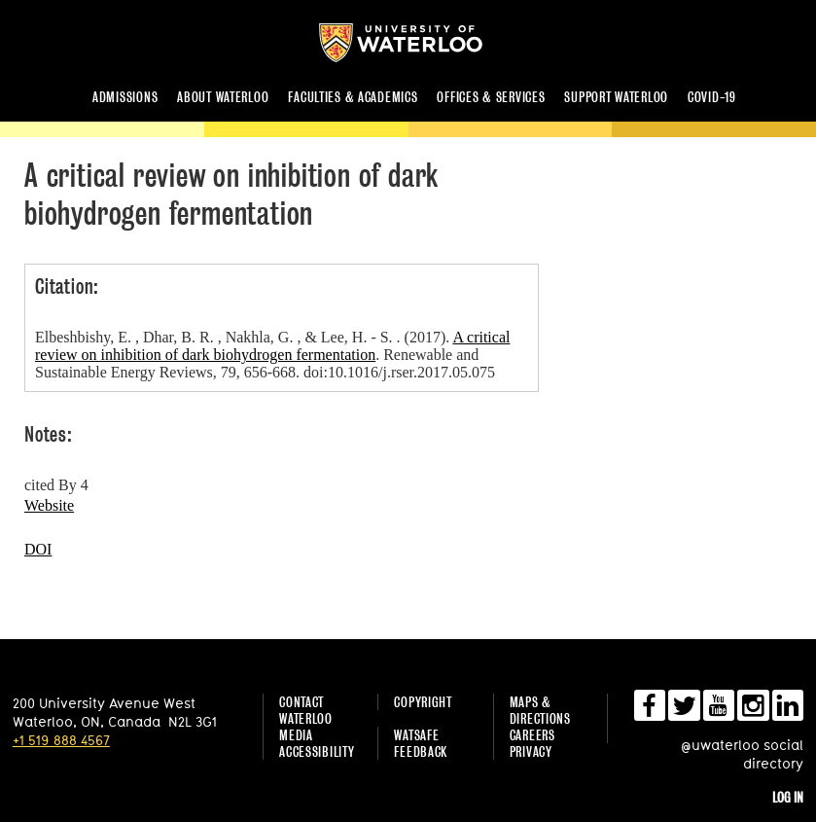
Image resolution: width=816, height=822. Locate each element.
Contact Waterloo (306, 710)
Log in (787, 797)
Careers (532, 735)
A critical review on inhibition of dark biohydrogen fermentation (272, 346)
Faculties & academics (352, 97)
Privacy (531, 751)
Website (49, 505)
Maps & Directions (540, 710)
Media (296, 735)
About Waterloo (222, 97)
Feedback (420, 751)
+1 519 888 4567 (61, 740)
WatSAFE (416, 735)
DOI (38, 549)
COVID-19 (712, 97)
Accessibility (316, 751)
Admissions (125, 97)
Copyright (422, 702)
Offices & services (491, 97)
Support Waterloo (616, 97)
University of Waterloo (416, 42)
